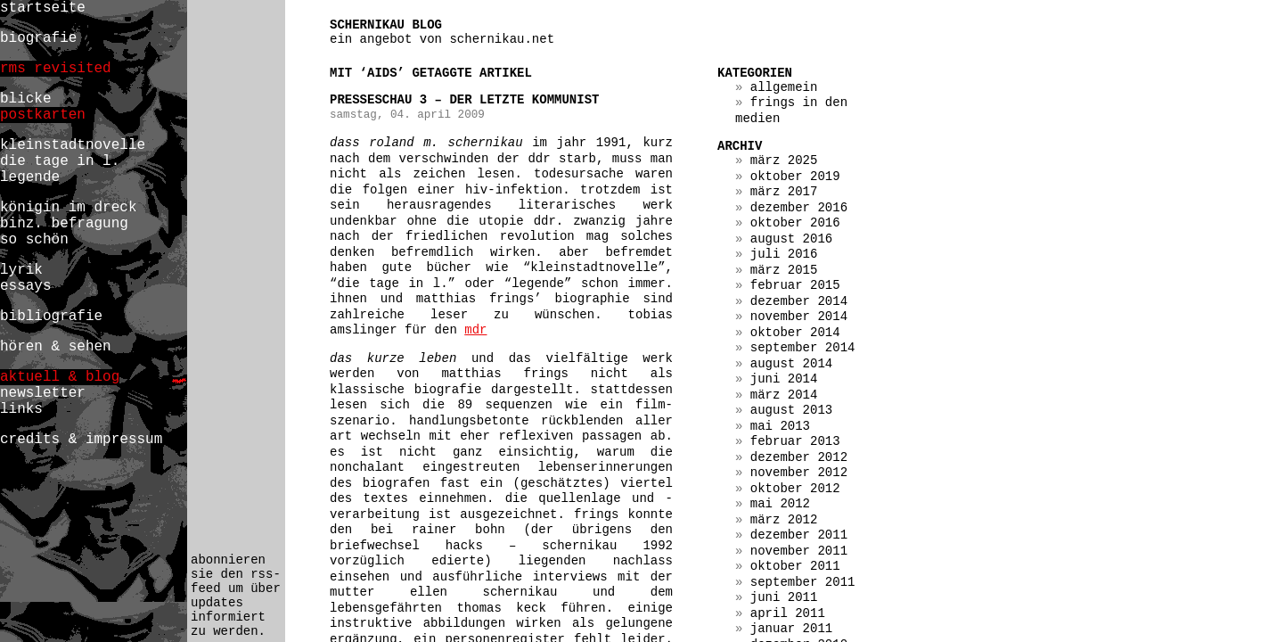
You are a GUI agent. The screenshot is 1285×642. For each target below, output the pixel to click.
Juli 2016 (784, 254)
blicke (26, 99)
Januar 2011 (791, 628)
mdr (475, 330)
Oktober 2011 (795, 566)
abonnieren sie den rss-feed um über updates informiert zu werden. (236, 595)
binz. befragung (64, 224)
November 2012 (798, 472)
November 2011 (798, 551)
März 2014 (784, 395)
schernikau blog (386, 25)
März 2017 (784, 192)
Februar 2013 (795, 441)
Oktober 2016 (795, 223)
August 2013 (791, 410)
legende (30, 177)
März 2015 (784, 270)
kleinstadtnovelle (72, 145)
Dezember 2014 (798, 301)
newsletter (43, 393)
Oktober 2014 (795, 332)
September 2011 (802, 582)
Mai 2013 (780, 426)
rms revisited (55, 69)
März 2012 (784, 520)
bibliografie (51, 317)
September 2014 (802, 348)
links (21, 409)
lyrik (21, 270)
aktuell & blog (59, 377)
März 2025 (784, 160)
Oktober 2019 (795, 176)
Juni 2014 (784, 379)
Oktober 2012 (795, 489)
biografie (38, 38)
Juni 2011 (784, 597)
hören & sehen (55, 347)
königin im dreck (68, 208)
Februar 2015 (795, 285)
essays (26, 286)
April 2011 (787, 613)
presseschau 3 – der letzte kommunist (464, 100)
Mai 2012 (780, 504)
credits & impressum (81, 440)
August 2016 (791, 239)
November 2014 (798, 316)
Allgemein (784, 87)
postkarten (43, 115)
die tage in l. (59, 161)
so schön (34, 240)
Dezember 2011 (798, 535)
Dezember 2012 (798, 457)
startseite (43, 8)
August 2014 (791, 364)
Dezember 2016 (798, 208)
